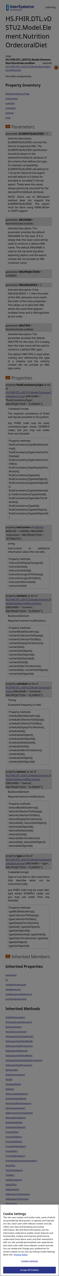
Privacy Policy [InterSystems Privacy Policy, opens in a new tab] (21, 1257)
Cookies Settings (29, 1263)
